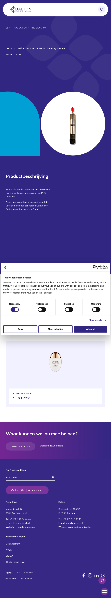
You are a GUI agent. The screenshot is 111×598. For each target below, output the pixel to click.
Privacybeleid (29, 572)
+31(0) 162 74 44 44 (20, 518)
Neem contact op (20, 446)
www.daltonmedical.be (79, 526)
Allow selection (55, 329)
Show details (95, 320)
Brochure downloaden (51, 445)
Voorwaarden (26, 578)
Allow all (90, 329)
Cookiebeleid (10, 578)
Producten (19, 27)
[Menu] (104, 591)
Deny (20, 329)
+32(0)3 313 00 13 (72, 518)
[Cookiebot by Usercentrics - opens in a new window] (95, 267)
